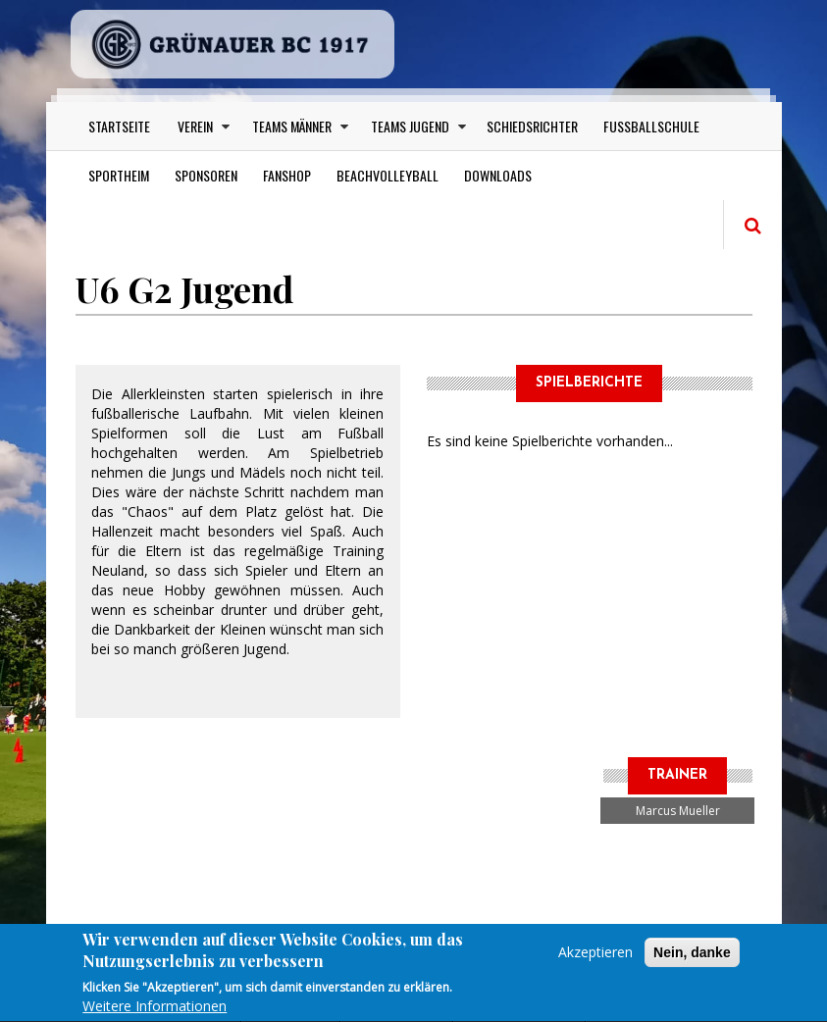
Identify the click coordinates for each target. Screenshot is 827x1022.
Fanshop (287, 175)
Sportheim (118, 175)
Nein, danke (692, 959)
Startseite (119, 126)
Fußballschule (651, 126)
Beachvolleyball (387, 175)
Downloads (498, 175)
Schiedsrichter (532, 126)
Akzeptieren (595, 958)
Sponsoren (206, 175)
